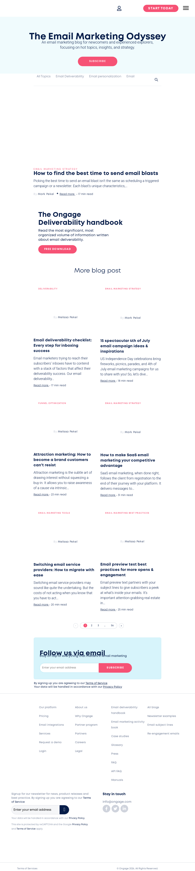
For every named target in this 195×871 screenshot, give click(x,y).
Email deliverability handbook (124, 710)
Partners (80, 734)
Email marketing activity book (128, 725)
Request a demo (50, 742)
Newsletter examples (161, 716)
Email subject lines (160, 725)
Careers (80, 742)
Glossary (117, 745)
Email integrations (51, 725)
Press (114, 754)
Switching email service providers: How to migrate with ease (64, 570)
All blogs (153, 707)
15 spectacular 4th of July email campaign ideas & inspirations (125, 346)
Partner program (86, 725)
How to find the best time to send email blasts (96, 173)
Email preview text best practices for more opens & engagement (126, 570)
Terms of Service (96, 683)
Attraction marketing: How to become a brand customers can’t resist (62, 460)
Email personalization (105, 76)
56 (114, 624)
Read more (67, 194)
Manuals (117, 780)
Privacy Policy (112, 687)
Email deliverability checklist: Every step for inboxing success (63, 346)
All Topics (44, 76)
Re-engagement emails (163, 734)
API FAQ (116, 771)
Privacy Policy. (77, 818)
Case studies (120, 736)
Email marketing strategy (56, 169)
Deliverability (48, 289)
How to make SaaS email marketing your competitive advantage (127, 460)
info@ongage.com (117, 801)
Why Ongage (84, 716)
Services (44, 734)
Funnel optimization (52, 403)
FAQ (114, 762)
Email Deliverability (70, 76)
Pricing (43, 716)
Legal (78, 751)
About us (81, 707)
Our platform (47, 707)
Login (42, 751)
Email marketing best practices (127, 513)
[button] (156, 79)
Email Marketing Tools (54, 513)
